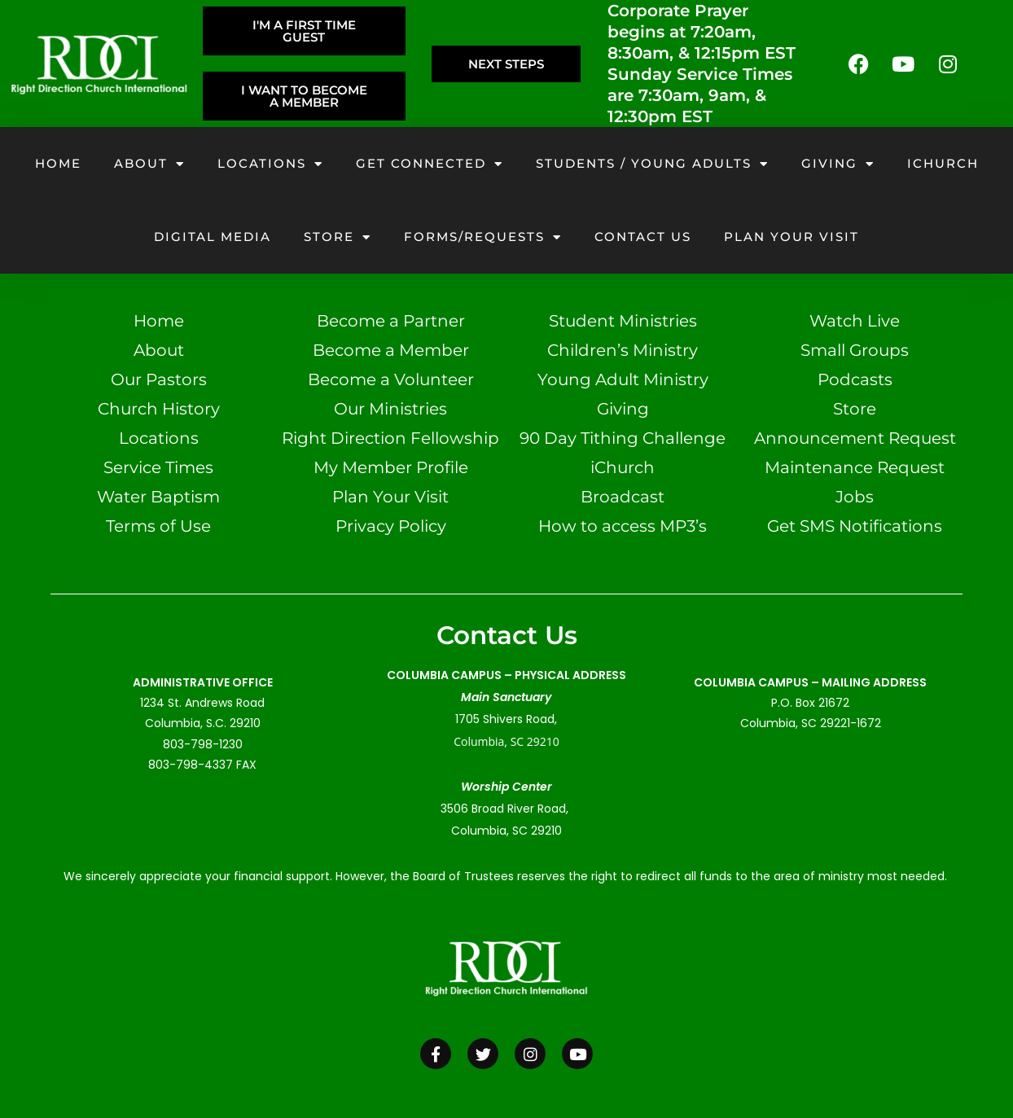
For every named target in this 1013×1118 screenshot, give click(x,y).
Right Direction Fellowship (390, 438)
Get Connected (429, 164)
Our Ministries (390, 409)
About (149, 164)
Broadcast (622, 496)
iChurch (943, 163)
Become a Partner (391, 321)
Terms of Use (158, 526)
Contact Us (642, 236)
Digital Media (212, 236)
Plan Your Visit (390, 496)
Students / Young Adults (652, 164)
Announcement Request (855, 438)
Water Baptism (158, 496)
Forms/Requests (483, 237)
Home (58, 163)
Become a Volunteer (391, 379)
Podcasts (855, 379)
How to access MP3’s (622, 526)
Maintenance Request (855, 467)
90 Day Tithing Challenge (623, 438)
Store (337, 237)
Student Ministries (623, 321)
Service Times (158, 467)
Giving (838, 164)
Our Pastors (159, 379)
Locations (270, 164)
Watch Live (854, 321)
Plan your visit (791, 236)
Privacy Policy (390, 526)
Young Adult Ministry (622, 379)
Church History (159, 409)
